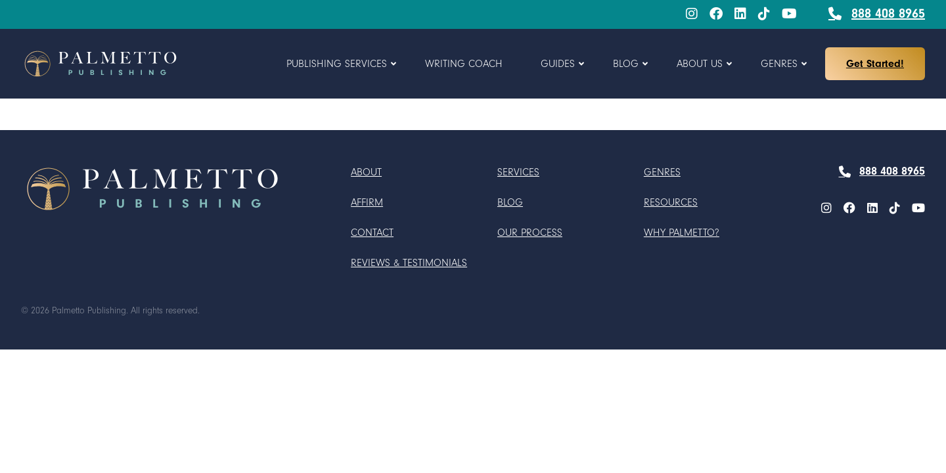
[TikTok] (764, 14)
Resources (671, 202)
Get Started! (875, 64)
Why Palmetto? (681, 232)
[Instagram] (692, 14)
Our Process (529, 232)
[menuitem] (692, 14)
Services (518, 172)
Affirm (367, 202)
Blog (510, 202)
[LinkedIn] (740, 14)
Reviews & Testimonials (409, 263)
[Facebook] (716, 14)
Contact (372, 232)
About (366, 172)
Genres (662, 172)
